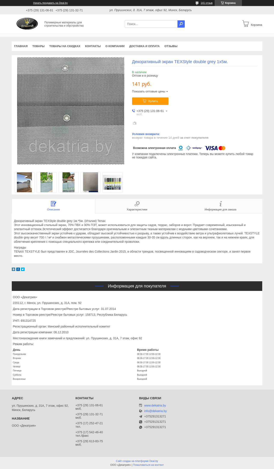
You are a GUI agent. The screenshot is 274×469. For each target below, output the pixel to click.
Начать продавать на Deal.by (50, 2)
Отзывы (170, 46)
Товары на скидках (64, 46)
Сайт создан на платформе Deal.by (137, 461)
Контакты (93, 46)
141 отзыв (207, 2)
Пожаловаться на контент (148, 464)
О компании (114, 46)
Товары (38, 46)
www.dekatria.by (155, 405)
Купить (153, 101)
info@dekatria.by (155, 411)
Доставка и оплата (144, 46)
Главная (21, 46)
